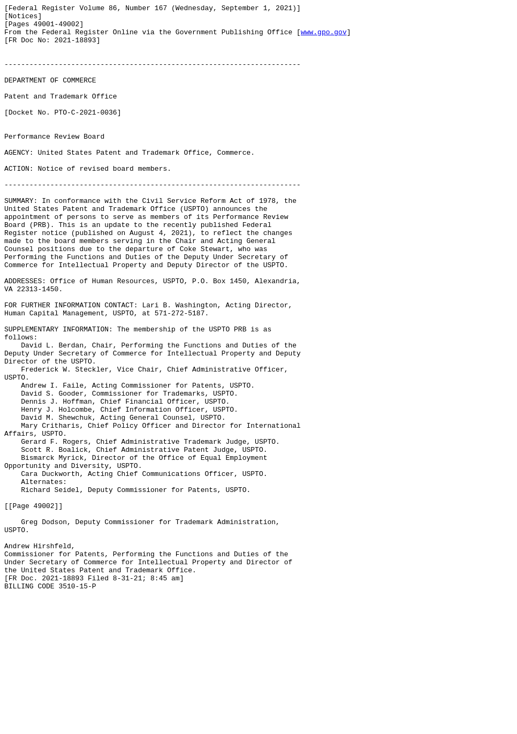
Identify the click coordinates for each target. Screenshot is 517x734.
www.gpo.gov (324, 38)
